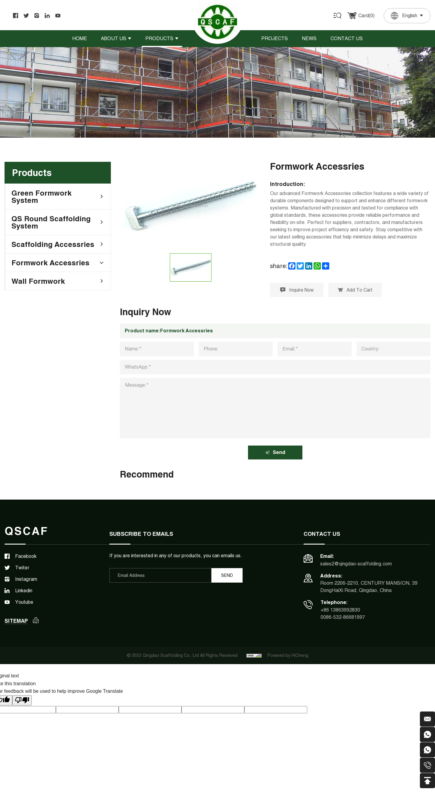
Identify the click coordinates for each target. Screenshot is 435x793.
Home (79, 38)
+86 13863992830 (340, 611)
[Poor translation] (22, 701)
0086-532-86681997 (343, 618)
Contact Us (346, 38)
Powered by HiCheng (288, 656)
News (309, 38)
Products (159, 38)
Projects (274, 38)
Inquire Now (297, 290)
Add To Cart (357, 290)
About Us (113, 38)
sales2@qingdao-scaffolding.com (356, 564)
